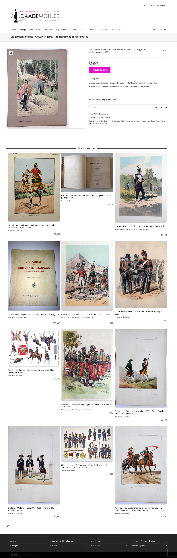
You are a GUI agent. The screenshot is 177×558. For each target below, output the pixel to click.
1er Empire (96, 121)
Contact (53, 546)
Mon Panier (95, 546)
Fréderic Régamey (127, 121)
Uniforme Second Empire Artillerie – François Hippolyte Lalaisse (138, 312)
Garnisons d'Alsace (140, 121)
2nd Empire (104, 121)
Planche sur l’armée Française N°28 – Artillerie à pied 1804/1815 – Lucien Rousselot (84, 466)
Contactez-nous (104, 114)
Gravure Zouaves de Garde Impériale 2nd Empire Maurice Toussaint (86, 405)
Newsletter (14, 541)
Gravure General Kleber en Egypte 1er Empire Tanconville (85, 314)
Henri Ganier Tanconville (155, 121)
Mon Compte (96, 541)
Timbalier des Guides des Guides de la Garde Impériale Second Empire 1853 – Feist (31, 226)
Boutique (14, 546)
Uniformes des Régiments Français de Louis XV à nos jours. (33, 314)
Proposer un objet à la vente (62, 541)
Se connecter (162, 6)
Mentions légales (138, 546)
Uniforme (105, 123)
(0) (162, 29)
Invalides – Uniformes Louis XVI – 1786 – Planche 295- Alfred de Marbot (31, 509)
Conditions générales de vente (143, 541)
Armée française (114, 121)
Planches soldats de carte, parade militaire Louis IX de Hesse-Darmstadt (31, 371)
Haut (163, 555)
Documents (107, 117)
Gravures (100, 117)
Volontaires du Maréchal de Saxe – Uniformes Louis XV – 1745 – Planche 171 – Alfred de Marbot (139, 509)
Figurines (19, 375)
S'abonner (148, 6)
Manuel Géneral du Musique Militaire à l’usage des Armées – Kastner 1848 (87, 196)
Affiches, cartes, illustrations (130, 229)
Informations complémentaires (102, 99)
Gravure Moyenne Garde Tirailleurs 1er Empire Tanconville (140, 226)
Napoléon (97, 123)
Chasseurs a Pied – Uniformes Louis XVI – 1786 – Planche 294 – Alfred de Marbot (139, 412)
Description (94, 78)
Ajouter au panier (100, 70)
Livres (71, 201)
